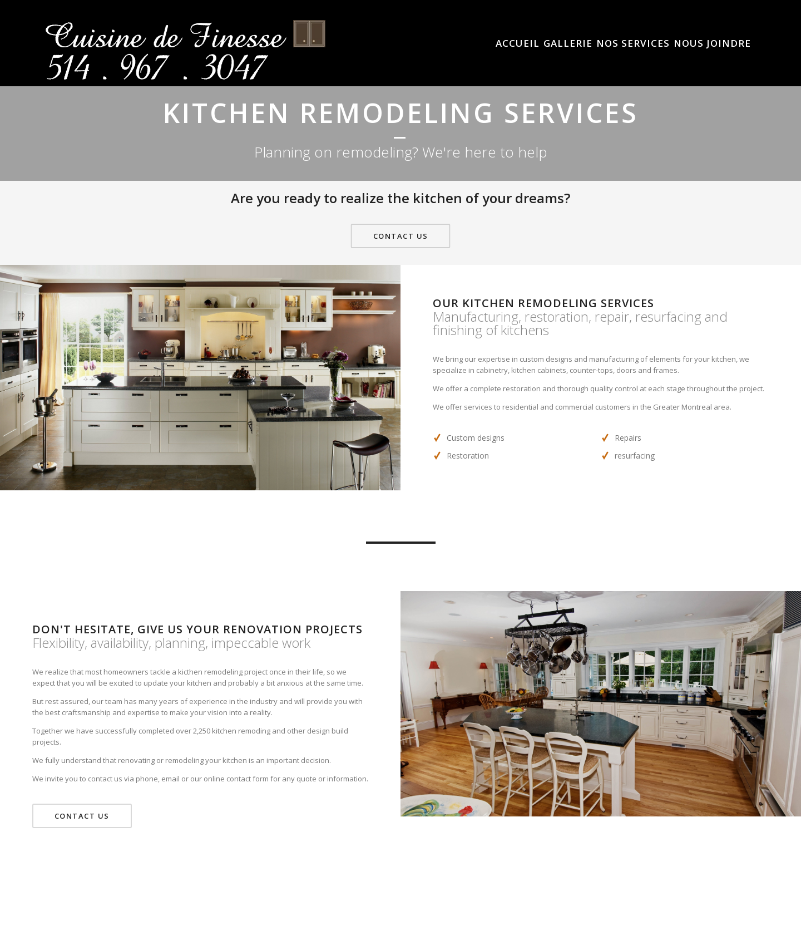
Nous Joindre (712, 43)
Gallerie (567, 43)
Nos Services (633, 43)
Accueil (518, 43)
